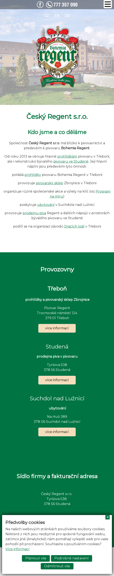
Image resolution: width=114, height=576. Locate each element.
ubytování (46, 205)
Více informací (17, 549)
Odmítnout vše (57, 566)
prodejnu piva (34, 213)
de (67, 16)
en (56, 16)
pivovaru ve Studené (70, 161)
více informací (57, 328)
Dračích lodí (74, 226)
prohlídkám (67, 156)
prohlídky (32, 175)
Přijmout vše (35, 558)
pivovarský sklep (49, 183)
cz (46, 16)
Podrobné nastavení (71, 558)
